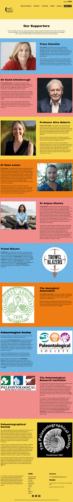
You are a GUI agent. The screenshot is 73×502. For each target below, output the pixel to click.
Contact (59, 6)
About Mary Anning (32, 476)
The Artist (30, 480)
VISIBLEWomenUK (31, 478)
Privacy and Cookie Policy (33, 500)
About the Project (26, 6)
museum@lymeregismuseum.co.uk (59, 476)
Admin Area (24, 500)
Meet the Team (31, 483)
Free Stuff (45, 6)
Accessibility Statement (43, 500)
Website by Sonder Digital (53, 500)
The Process (30, 481)
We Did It (37, 6)
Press (29, 490)
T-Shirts (52, 6)
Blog (29, 488)
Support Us (67, 6)
